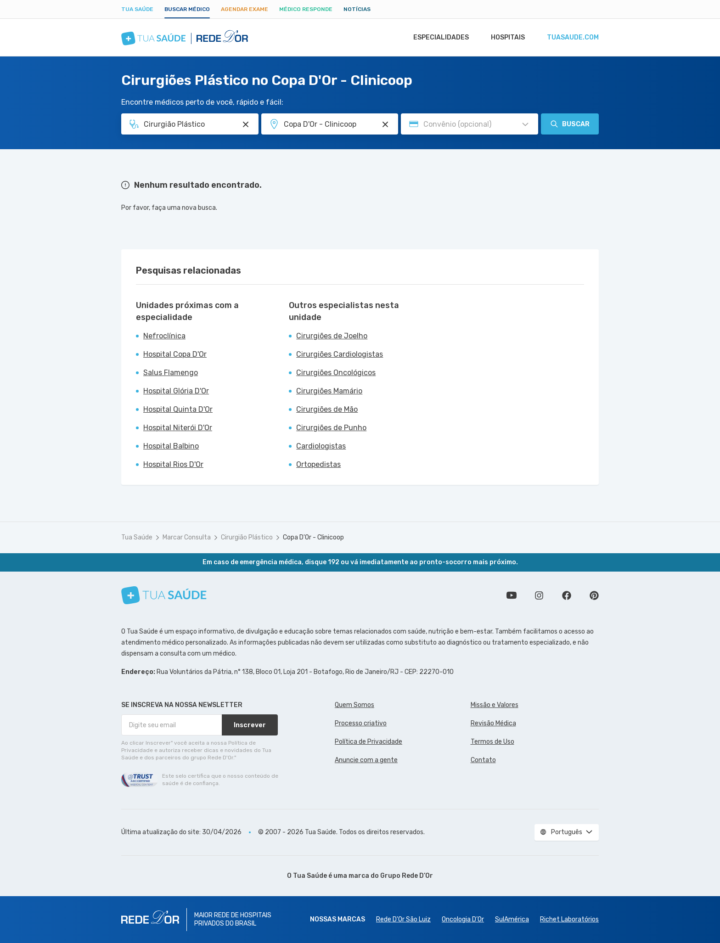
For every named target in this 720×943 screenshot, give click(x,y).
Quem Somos (354, 705)
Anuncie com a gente (366, 760)
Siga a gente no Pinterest (594, 595)
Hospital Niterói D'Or (177, 427)
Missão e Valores (494, 705)
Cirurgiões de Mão (327, 409)
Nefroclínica (164, 335)
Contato (483, 760)
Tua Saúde (137, 9)
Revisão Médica (493, 723)
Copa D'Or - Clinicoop (313, 537)
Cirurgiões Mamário (329, 391)
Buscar (570, 124)
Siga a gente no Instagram (539, 595)
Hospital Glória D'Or (176, 391)
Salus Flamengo (170, 372)
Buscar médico (187, 9)
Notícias (357, 9)
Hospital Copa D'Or (175, 354)
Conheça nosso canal (511, 595)
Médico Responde (305, 9)
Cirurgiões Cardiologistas (339, 354)
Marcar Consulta (187, 537)
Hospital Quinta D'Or (178, 409)
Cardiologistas (321, 446)
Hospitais (505, 38)
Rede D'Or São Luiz (403, 919)
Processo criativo (361, 723)
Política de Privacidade (368, 742)
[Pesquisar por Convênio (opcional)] (525, 124)
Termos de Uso (492, 742)
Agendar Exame (244, 9)
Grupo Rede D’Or (406, 876)
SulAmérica (512, 919)
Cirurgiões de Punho (331, 427)
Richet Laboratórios (569, 919)
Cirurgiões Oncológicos (336, 372)
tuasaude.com (572, 38)
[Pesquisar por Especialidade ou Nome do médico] (245, 124)
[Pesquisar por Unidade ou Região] (385, 124)
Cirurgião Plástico (247, 537)
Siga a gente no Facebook (566, 595)
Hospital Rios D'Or (173, 464)
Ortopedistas (318, 464)
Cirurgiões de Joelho (331, 335)
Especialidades (436, 38)
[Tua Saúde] (164, 595)
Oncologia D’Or (463, 919)
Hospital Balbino (171, 446)
